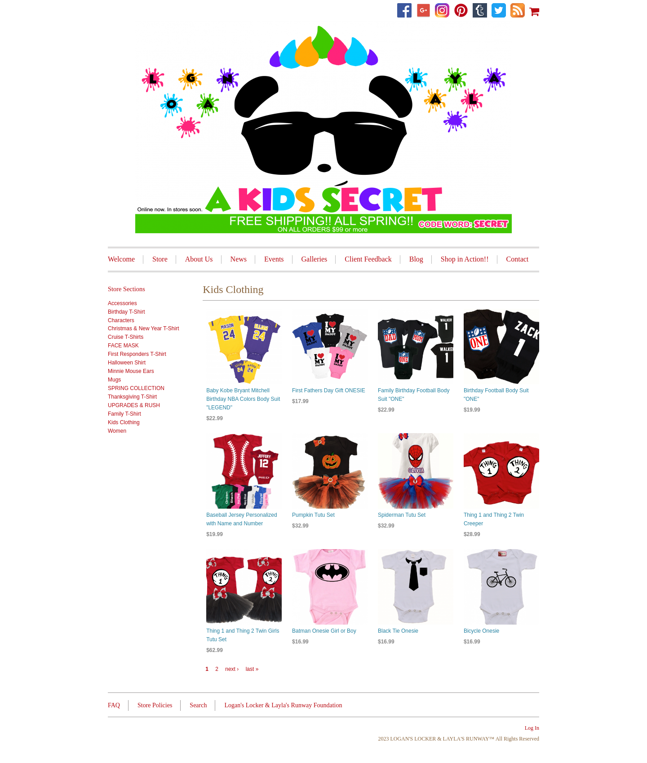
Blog (416, 259)
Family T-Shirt (124, 414)
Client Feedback (368, 259)
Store (160, 259)
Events (274, 259)
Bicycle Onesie (481, 631)
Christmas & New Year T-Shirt (143, 328)
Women (117, 431)
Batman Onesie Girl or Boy (324, 631)
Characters (121, 320)
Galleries (314, 259)
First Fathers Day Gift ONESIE (328, 390)
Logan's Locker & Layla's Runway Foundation (283, 705)
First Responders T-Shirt (137, 354)
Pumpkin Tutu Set (313, 515)
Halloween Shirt (127, 362)
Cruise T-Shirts (125, 337)
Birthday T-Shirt (126, 312)
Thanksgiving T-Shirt (132, 397)
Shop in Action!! (465, 259)
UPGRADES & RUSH (134, 405)
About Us (199, 259)
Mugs (114, 380)
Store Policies (154, 705)
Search (198, 705)
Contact (517, 259)
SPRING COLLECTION (136, 388)
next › (232, 669)
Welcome (121, 259)
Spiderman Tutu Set (401, 515)
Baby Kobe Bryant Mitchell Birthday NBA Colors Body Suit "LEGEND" (243, 399)
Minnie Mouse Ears (131, 371)
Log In (532, 728)
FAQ (114, 705)
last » (252, 669)
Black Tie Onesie (398, 631)
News (238, 259)
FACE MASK (123, 345)
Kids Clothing (124, 422)
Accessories (122, 303)
